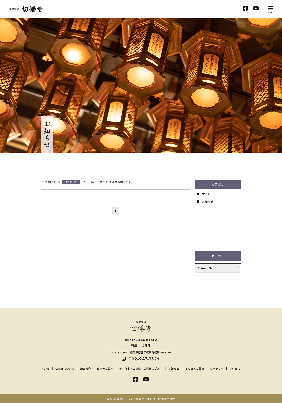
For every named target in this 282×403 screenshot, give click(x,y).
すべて (206, 194)
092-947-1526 (144, 359)
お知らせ (207, 201)
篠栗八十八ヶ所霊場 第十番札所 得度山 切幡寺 (146, 398)
